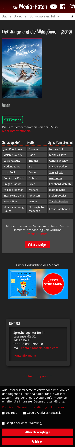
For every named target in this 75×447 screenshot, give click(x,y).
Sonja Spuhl (56, 172)
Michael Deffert (58, 166)
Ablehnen (37, 441)
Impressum (44, 376)
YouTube (11, 412)
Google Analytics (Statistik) (44, 412)
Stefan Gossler (57, 195)
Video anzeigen (37, 244)
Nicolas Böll (56, 149)
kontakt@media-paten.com (39, 348)
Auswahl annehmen (37, 432)
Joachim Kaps (57, 190)
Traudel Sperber (58, 201)
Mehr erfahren (38, 234)
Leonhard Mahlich (60, 184)
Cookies (7, 407)
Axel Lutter (55, 178)
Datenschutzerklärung (32, 407)
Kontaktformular (24, 355)
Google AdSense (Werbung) (24, 423)
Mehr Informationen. (16, 131)
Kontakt (28, 376)
